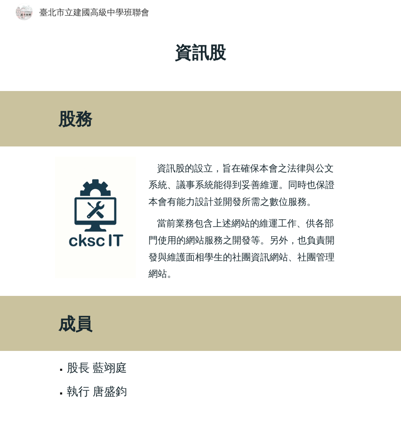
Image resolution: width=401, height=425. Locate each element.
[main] (200, 57)
